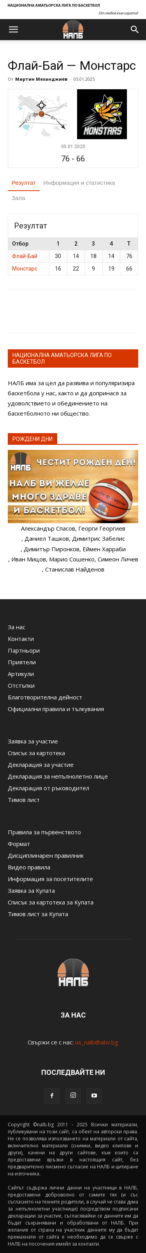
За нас (16, 627)
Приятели (22, 662)
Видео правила (29, 867)
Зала (18, 198)
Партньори (24, 650)
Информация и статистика (79, 182)
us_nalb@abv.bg (96, 1042)
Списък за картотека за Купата (50, 902)
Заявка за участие (33, 741)
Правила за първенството (44, 832)
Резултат (24, 182)
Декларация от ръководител (48, 788)
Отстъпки (21, 685)
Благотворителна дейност (45, 697)
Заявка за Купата (31, 890)
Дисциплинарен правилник (46, 855)
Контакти (21, 638)
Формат (19, 844)
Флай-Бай (24, 256)
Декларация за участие (41, 764)
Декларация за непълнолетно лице (58, 776)
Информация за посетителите (50, 879)
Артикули (21, 674)
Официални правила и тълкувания (56, 709)
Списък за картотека (36, 753)
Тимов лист (24, 799)
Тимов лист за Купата (38, 914)
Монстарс (24, 268)
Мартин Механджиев (41, 79)
